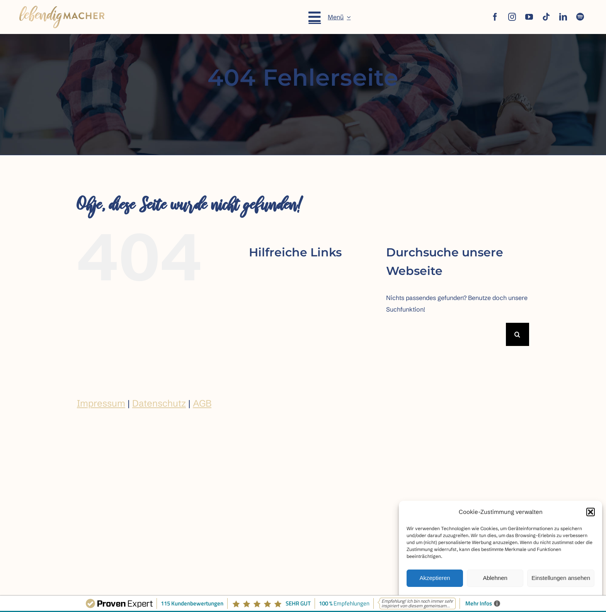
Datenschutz (159, 403)
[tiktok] (546, 17)
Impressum (101, 403)
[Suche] (517, 334)
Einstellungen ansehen (560, 578)
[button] (590, 512)
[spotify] (580, 17)
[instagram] (512, 17)
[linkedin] (563, 17)
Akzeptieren (434, 578)
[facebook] (495, 17)
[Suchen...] (446, 334)
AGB (202, 403)
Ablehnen (495, 578)
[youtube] (529, 17)
